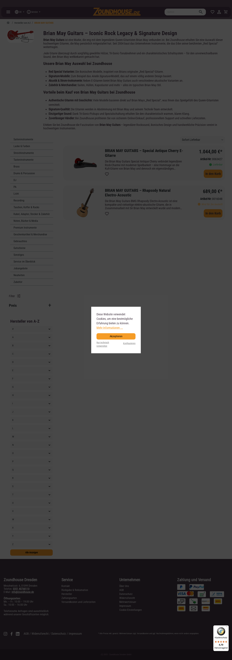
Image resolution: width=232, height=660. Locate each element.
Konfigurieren (129, 343)
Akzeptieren (116, 336)
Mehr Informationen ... (110, 327)
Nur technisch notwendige (103, 344)
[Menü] (227, 627)
